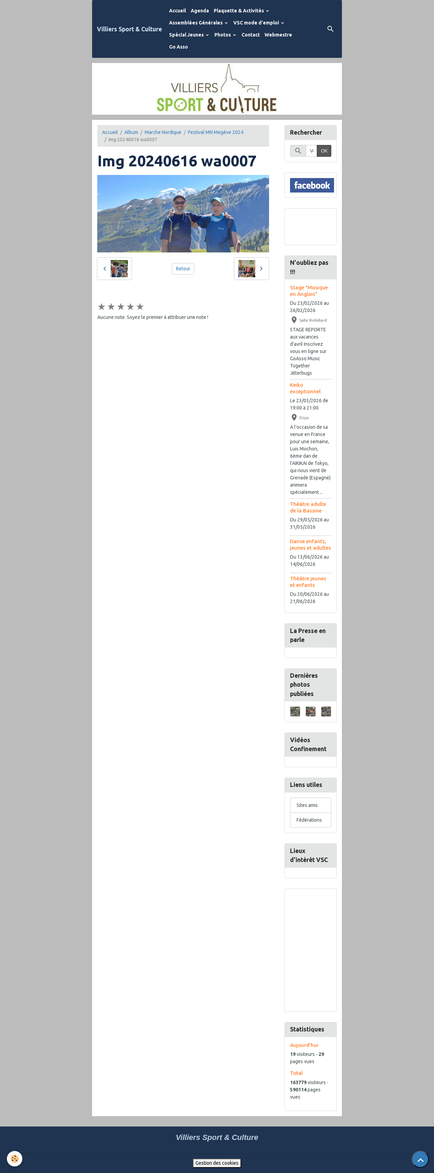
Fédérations (309, 820)
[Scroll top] (420, 1159)
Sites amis (307, 805)
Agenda (200, 10)
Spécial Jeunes (187, 35)
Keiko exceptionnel (305, 388)
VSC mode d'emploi (256, 22)
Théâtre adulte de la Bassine (308, 507)
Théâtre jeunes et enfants (308, 581)
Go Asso (178, 47)
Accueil (177, 10)
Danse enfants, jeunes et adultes (310, 544)
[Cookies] (14, 1158)
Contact (251, 35)
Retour (183, 268)
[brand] (129, 29)
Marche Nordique (163, 132)
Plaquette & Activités (239, 10)
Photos (223, 35)
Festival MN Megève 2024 (215, 132)
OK (324, 151)
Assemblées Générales (196, 22)
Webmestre (278, 35)
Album (131, 132)
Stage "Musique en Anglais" (309, 290)
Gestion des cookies (217, 1163)
